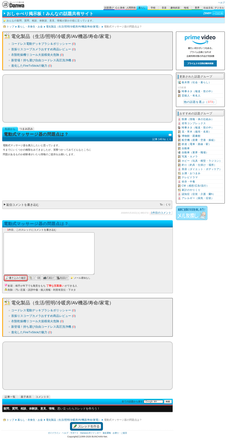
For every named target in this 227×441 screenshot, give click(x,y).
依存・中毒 (188, 181)
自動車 (186, 148)
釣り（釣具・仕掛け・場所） (199, 165)
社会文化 (208, 7)
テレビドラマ (190, 177)
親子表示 (26, 396)
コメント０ (42, 396)
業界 (197, 7)
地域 (186, 7)
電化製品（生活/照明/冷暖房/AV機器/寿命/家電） (73, 26)
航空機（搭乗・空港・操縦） (199, 140)
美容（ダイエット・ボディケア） (202, 169)
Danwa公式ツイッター (90, 433)
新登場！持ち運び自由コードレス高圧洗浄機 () (43, 60)
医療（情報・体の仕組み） (198, 119)
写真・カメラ (190, 156)
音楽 (164, 7)
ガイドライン (54, 433)
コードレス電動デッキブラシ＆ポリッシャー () (43, 43)
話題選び (109, 7)
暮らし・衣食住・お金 (30, 26)
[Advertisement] (88, 98)
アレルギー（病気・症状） (198, 198)
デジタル (219, 7)
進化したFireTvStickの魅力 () (31, 65)
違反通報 (107, 433)
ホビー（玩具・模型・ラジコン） (202, 160)
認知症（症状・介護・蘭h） (198, 194)
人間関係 (131, 7)
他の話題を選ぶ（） (200, 102)
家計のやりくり (191, 190)
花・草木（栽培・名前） (196, 131)
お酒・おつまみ (191, 173)
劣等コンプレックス (194, 123)
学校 (153, 7)
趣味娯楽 (175, 7)
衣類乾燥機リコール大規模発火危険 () (37, 54)
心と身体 (120, 7)
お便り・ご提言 (120, 433)
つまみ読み (26, 128)
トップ (10, 26)
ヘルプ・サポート (70, 433)
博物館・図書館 (191, 136)
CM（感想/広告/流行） (195, 185)
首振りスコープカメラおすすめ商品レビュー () (43, 49)
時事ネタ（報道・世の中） (198, 91)
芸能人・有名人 (191, 95)
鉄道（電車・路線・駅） (196, 144)
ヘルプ (221, 2)
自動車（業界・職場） (195, 152)
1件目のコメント (161, 212)
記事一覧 (10, 396)
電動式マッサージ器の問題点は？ (36, 224)
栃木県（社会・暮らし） (196, 82)
